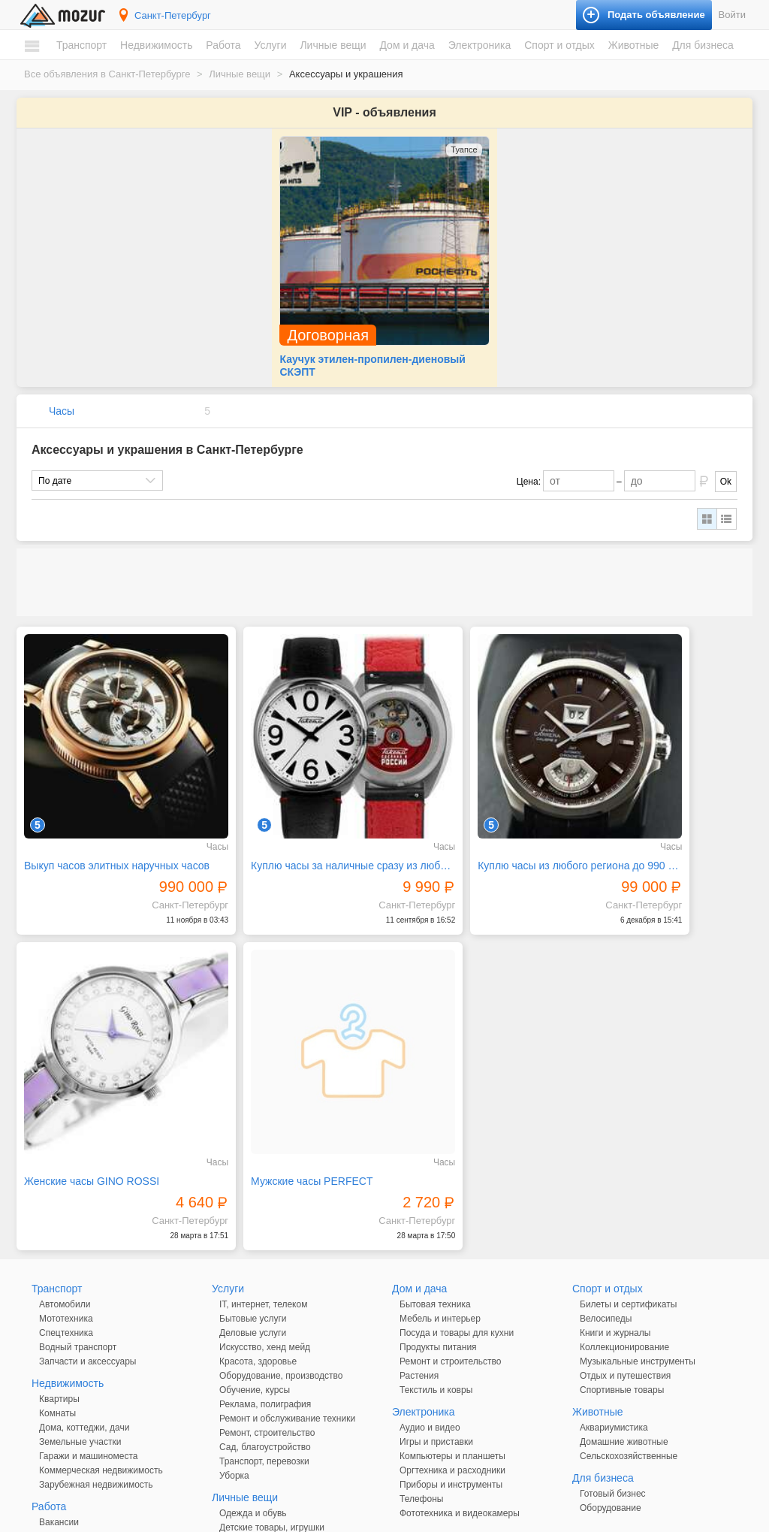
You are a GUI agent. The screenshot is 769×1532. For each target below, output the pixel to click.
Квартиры (59, 1276)
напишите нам (590, 1517)
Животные (633, 45)
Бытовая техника (435, 1182)
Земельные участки (80, 1319)
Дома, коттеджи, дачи (84, 1305)
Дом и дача (406, 45)
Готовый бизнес (613, 1371)
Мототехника (66, 1196)
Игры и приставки (436, 1319)
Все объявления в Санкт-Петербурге (107, 74)
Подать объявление (594, 1479)
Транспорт (81, 45)
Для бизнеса (703, 45)
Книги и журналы (615, 1210)
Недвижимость (156, 45)
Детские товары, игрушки (271, 1405)
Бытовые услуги (253, 1196)
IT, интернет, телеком (263, 1182)
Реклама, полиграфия (265, 1282)
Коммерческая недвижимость (101, 1348)
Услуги (270, 45)
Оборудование (610, 1385)
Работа (223, 45)
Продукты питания (438, 1224)
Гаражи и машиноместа (88, 1333)
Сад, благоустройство (265, 1324)
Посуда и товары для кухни (457, 1210)
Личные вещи (333, 45)
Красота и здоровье (260, 1433)
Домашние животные (624, 1319)
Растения (419, 1253)
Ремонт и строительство (450, 1239)
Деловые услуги (252, 1210)
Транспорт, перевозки (264, 1339)
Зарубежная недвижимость (96, 1362)
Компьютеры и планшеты (452, 1333)
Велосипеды (606, 1196)
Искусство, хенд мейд (264, 1224)
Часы (61, 370)
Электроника (479, 45)
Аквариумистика (614, 1305)
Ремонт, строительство (267, 1310)
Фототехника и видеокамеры (460, 1390)
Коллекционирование (624, 1224)
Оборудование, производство (280, 1253)
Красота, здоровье (258, 1239)
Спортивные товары (622, 1267)
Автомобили (64, 1182)
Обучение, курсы (254, 1267)
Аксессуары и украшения (271, 1419)
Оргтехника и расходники (452, 1348)
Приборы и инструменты (451, 1362)
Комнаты (57, 1291)
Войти (732, 14)
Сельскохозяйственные (628, 1333)
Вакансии (59, 1400)
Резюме (55, 1414)
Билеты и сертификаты (628, 1182)
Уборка (234, 1353)
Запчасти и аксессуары (88, 1239)
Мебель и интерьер (440, 1196)
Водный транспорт (77, 1224)
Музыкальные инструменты (637, 1239)
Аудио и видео (430, 1305)
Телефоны (421, 1376)
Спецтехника (66, 1210)
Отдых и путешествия (625, 1253)
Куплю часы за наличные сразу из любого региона (292, 784)
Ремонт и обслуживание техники (287, 1296)
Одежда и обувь (253, 1390)
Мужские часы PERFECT (85, 1059)
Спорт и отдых (559, 45)
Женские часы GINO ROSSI (649, 784)
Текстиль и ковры (436, 1267)
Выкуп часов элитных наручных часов (106, 784)
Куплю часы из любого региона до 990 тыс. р (477, 784)
